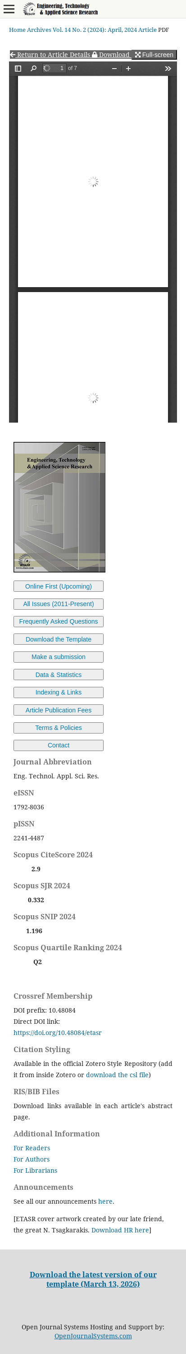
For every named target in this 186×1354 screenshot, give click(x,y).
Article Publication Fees (58, 710)
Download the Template (58, 639)
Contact (58, 745)
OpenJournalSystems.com (93, 1336)
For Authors (32, 1159)
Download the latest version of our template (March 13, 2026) (93, 1279)
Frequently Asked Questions (58, 621)
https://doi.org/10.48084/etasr (58, 1032)
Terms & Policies (58, 727)
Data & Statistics (59, 674)
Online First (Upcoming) (58, 586)
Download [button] (112, 54)
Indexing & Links (59, 692)
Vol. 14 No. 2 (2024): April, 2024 (95, 30)
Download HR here (120, 1230)
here (105, 1201)
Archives (39, 30)
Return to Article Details (51, 54)
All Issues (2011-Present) (58, 603)
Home (17, 30)
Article (147, 30)
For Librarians (35, 1170)
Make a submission (59, 656)
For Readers (32, 1148)
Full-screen (154, 54)
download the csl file (117, 1074)
